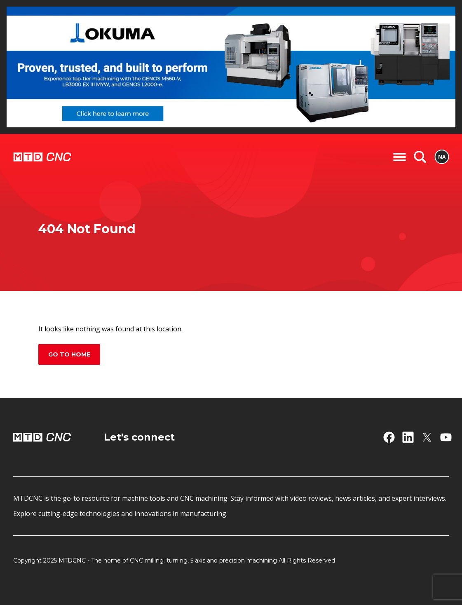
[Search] (420, 157)
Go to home (69, 354)
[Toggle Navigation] (399, 157)
